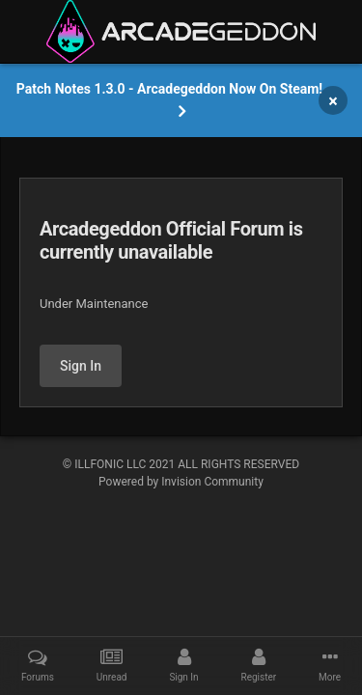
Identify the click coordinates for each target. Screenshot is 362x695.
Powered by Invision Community (181, 481)
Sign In (80, 366)
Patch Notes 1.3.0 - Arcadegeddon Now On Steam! (169, 89)
